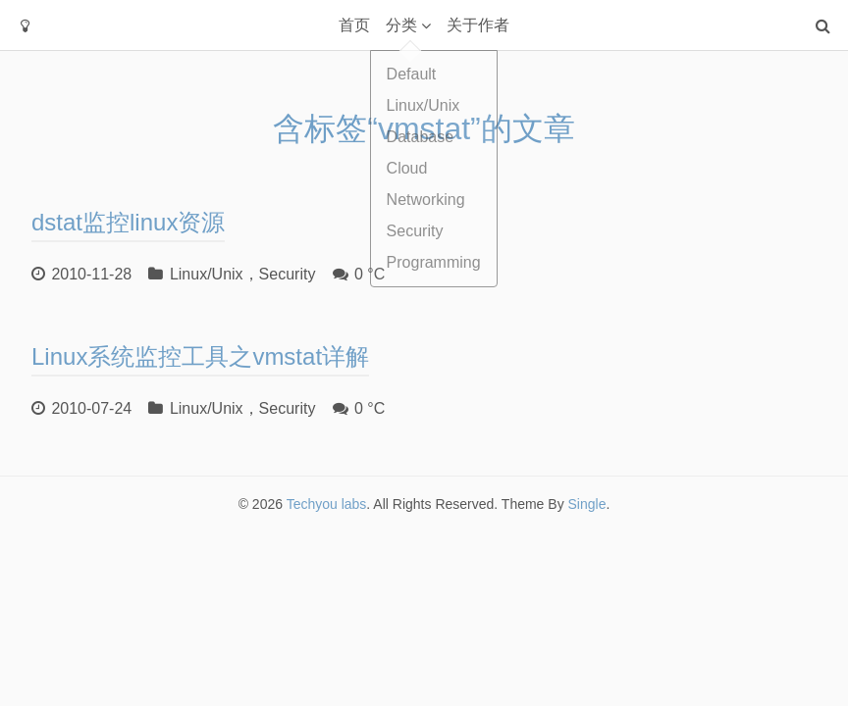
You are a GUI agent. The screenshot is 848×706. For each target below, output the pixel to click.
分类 (401, 25)
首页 (354, 25)
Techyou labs (327, 504)
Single (587, 504)
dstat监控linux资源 (128, 222)
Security (287, 274)
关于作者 (478, 25)
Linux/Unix (206, 274)
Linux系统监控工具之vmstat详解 (200, 356)
